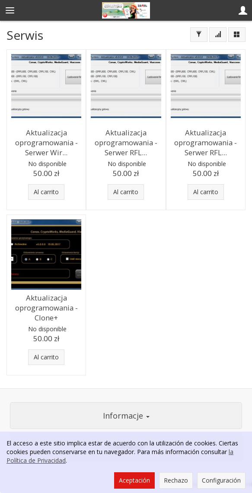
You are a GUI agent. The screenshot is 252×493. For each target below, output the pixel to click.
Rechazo (176, 480)
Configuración (221, 480)
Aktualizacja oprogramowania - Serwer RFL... (126, 142)
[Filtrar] (198, 34)
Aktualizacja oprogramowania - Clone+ (46, 307)
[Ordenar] (217, 34)
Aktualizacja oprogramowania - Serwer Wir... (46, 142)
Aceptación (134, 480)
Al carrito (46, 192)
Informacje (126, 415)
